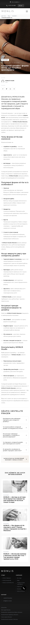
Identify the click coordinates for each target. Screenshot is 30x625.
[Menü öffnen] (26, 11)
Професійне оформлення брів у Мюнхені (11, 612)
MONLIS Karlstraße (6, 580)
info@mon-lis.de (7, 600)
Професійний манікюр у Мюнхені (9, 619)
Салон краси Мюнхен (6, 617)
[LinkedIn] (10, 88)
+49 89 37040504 (7, 598)
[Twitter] (6, 88)
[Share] (14, 88)
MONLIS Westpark (6, 578)
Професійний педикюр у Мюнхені (9, 614)
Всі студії (19, 578)
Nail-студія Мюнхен (5, 609)
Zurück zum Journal (9, 56)
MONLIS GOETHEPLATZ (8, 582)
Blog (18, 580)
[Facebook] (2, 88)
